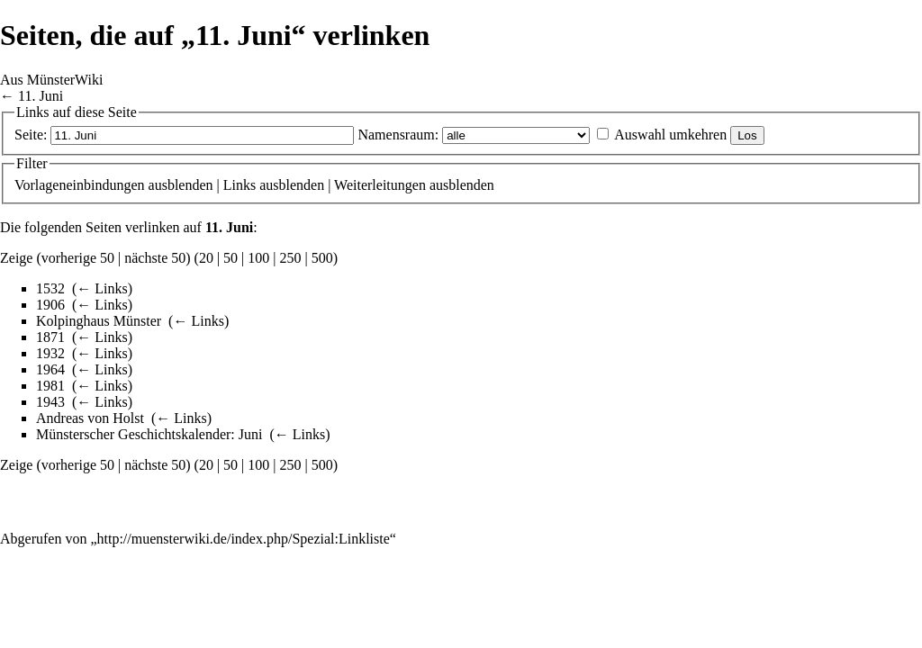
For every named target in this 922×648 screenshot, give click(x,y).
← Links (102, 288)
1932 (50, 353)
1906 (50, 304)
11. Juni (40, 96)
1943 (50, 402)
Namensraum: (397, 134)
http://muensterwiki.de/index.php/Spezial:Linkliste (243, 538)
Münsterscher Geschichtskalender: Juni (149, 434)
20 (206, 258)
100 (258, 258)
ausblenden (181, 185)
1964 (50, 369)
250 (291, 258)
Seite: (30, 134)
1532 (50, 288)
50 (230, 258)
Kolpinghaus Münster (98, 320)
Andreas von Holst (90, 418)
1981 (50, 385)
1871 (50, 337)
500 (322, 258)
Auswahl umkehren (670, 134)
